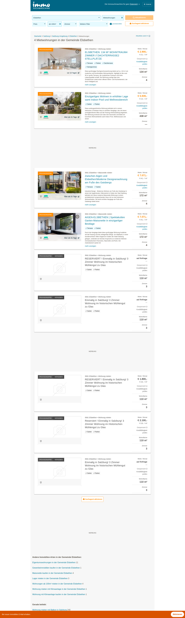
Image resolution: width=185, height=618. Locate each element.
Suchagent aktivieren (139, 23)
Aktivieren (177, 614)
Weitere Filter (94, 24)
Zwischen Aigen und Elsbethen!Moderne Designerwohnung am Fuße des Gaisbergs (106, 179)
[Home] (41, 6)
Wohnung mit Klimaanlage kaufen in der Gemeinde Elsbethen (58, 594)
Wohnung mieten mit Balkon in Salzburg (49, 610)
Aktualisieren (139, 18)
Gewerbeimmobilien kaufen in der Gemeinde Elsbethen (56, 568)
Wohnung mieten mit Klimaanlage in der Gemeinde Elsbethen (58, 589)
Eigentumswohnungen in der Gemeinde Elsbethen (54, 563)
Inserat (147, 4)
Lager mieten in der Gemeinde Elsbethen (50, 579)
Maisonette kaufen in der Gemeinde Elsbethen (52, 573)
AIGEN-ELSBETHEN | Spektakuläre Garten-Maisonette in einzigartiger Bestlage (105, 220)
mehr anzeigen (90, 85)
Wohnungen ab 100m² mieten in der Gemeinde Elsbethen (57, 584)
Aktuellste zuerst (142, 36)
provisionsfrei (117, 24)
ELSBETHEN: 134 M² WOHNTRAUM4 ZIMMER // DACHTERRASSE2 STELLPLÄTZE (106, 55)
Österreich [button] (135, 4)
